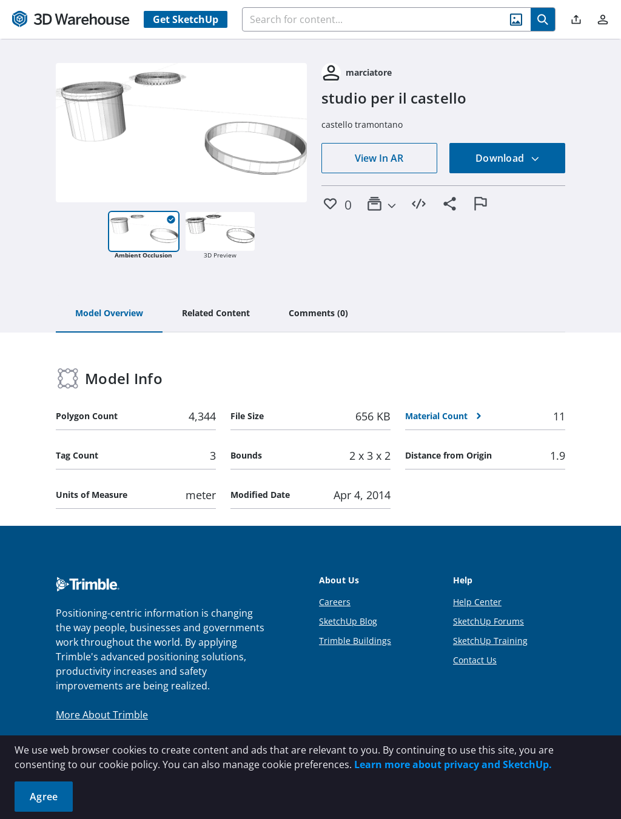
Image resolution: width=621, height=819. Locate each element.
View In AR (379, 158)
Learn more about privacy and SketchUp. (453, 764)
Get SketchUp (185, 19)
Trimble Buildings (355, 640)
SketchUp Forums (488, 621)
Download (507, 158)
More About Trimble (102, 714)
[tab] (109, 314)
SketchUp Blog (348, 621)
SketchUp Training (490, 640)
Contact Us (475, 660)
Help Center (477, 602)
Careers (335, 602)
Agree (44, 796)
